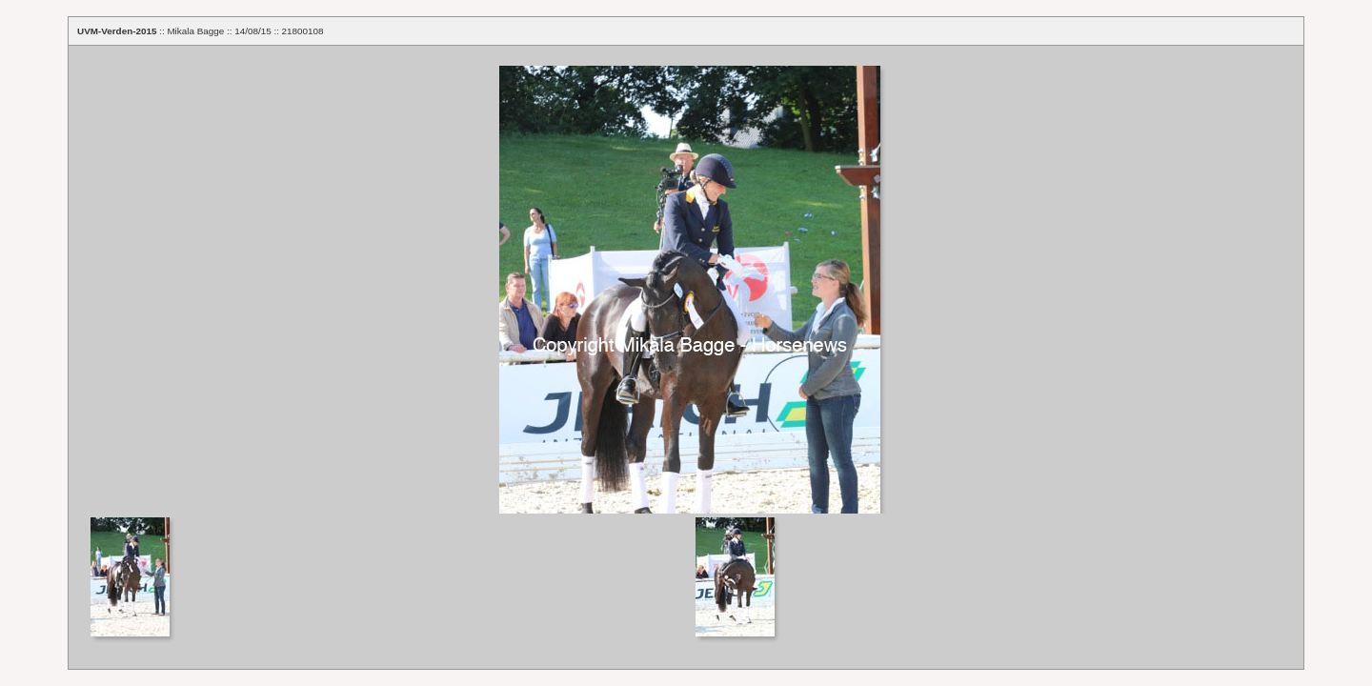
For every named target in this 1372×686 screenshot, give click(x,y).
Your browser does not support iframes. (686, 280)
